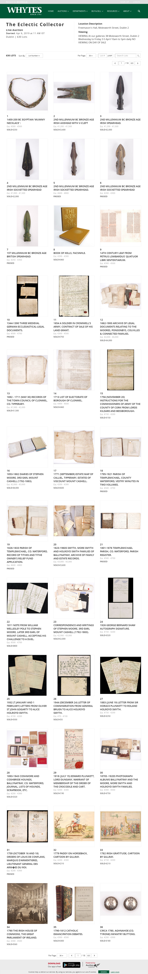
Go (132, 63)
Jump (110, 55)
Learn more (115, 972)
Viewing (82, 32)
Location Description (90, 23)
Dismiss (104, 972)
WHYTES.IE (22, 2)
